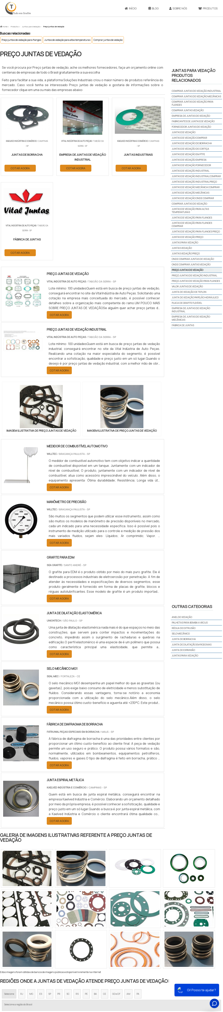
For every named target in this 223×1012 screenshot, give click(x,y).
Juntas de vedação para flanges (192, 217)
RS (77, 909)
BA (95, 909)
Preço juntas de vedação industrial (194, 275)
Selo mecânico (181, 633)
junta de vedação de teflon (189, 292)
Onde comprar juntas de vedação (193, 259)
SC (68, 909)
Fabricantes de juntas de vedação (193, 121)
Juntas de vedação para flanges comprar (192, 224)
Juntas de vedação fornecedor (191, 165)
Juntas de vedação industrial (190, 170)
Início (131, 8)
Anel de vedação (182, 617)
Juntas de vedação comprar (189, 137)
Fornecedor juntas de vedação (191, 126)
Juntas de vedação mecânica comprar (196, 187)
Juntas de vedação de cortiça (190, 148)
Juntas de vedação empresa (189, 159)
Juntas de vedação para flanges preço (196, 231)
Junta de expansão (183, 650)
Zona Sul (67, 945)
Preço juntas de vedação (187, 270)
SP (49, 909)
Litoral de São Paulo (131, 945)
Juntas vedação (182, 248)
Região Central (12, 945)
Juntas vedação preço (186, 253)
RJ (21, 909)
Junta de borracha (184, 639)
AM (128, 909)
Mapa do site (194, 981)
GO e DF (116, 909)
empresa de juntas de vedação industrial (191, 310)
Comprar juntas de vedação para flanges (192, 103)
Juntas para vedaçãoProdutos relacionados (193, 75)
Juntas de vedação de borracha (192, 143)
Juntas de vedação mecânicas (190, 192)
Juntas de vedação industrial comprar (196, 176)
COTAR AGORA (20, 168)
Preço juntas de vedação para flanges (21, 40)
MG (31, 909)
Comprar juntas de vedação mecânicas (196, 96)
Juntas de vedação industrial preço (194, 181)
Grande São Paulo (105, 945)
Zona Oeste (50, 945)
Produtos (176, 981)
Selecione (9, 909)
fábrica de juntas (183, 325)
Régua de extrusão (183, 628)
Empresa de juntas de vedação (191, 115)
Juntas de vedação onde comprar (193, 198)
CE (104, 909)
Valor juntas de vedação (187, 286)
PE (86, 909)
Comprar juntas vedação (188, 110)
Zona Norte (32, 945)
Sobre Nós (178, 8)
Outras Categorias (192, 606)
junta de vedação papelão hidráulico (195, 297)
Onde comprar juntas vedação (191, 264)
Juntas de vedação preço (187, 237)
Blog (153, 8)
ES (40, 909)
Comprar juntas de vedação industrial (196, 91)
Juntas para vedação (185, 242)
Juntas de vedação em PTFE (188, 154)
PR (58, 909)
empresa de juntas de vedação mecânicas (191, 318)
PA (138, 909)
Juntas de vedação (183, 132)
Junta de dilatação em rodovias (191, 644)
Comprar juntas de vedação (108, 40)
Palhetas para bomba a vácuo (190, 622)
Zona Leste (84, 945)
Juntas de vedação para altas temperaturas (67, 40)
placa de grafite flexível (187, 303)
